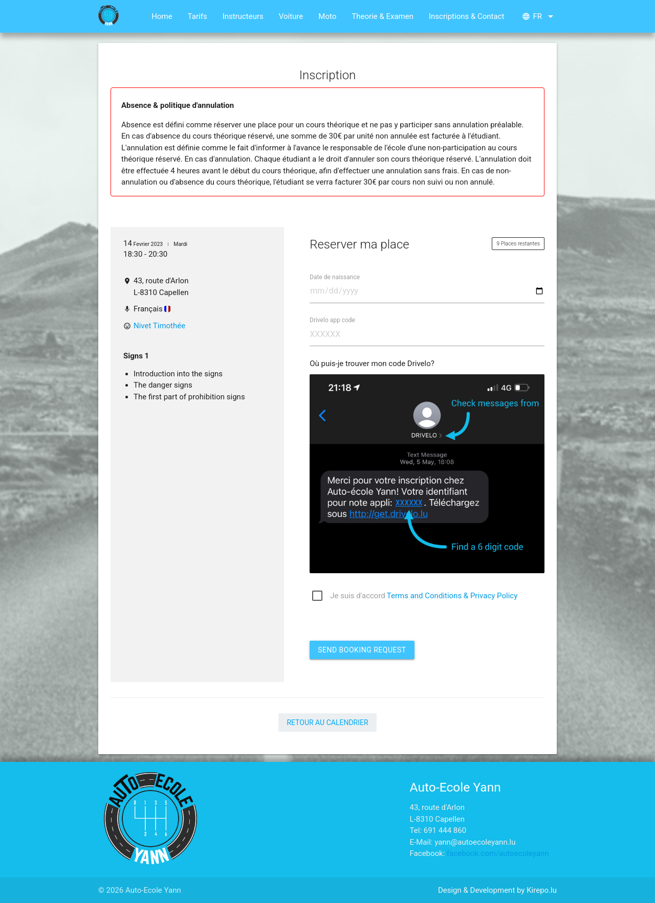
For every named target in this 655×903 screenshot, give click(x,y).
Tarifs (197, 16)
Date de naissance (335, 276)
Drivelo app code (332, 319)
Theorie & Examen (382, 16)
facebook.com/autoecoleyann (498, 853)
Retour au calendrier (327, 722)
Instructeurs (243, 16)
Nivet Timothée (159, 325)
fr (539, 16)
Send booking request (362, 650)
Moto (327, 16)
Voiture (291, 16)
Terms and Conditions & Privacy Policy (452, 595)
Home (161, 16)
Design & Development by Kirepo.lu (497, 890)
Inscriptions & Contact (466, 16)
